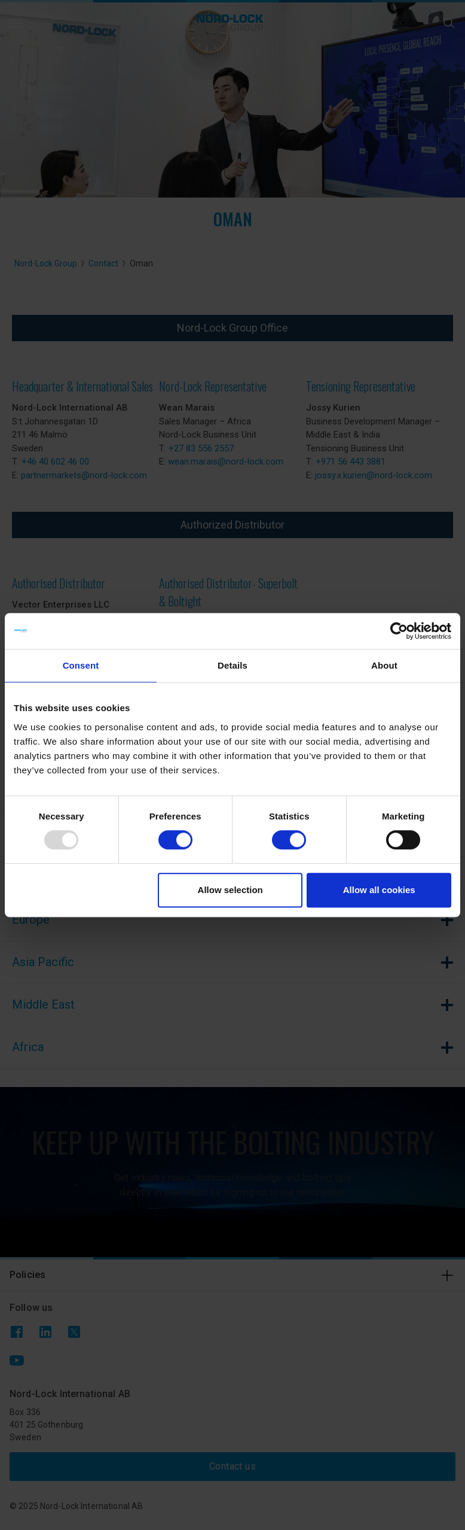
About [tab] (384, 665)
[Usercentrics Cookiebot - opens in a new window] (399, 631)
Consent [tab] (81, 665)
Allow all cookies (379, 890)
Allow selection (230, 890)
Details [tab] (232, 665)
